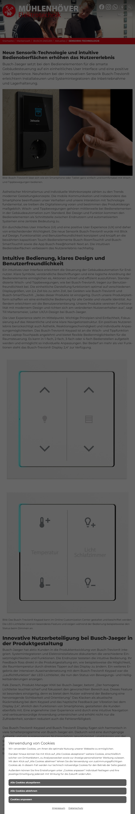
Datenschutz (75, 808)
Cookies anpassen (21, 799)
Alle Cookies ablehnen (23, 790)
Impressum (58, 808)
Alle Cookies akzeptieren (25, 782)
